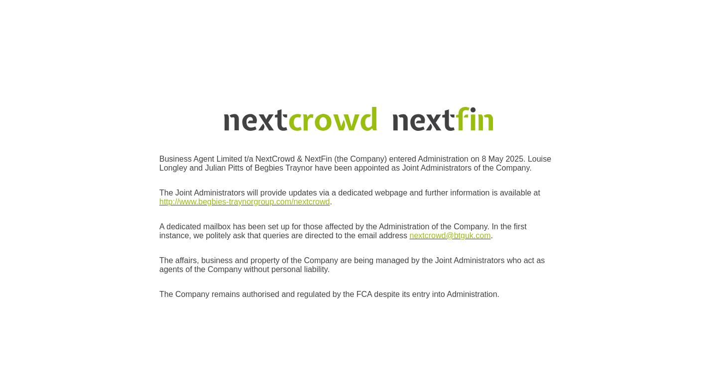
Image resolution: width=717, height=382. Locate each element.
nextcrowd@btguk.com (450, 235)
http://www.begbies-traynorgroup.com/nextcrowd (244, 201)
